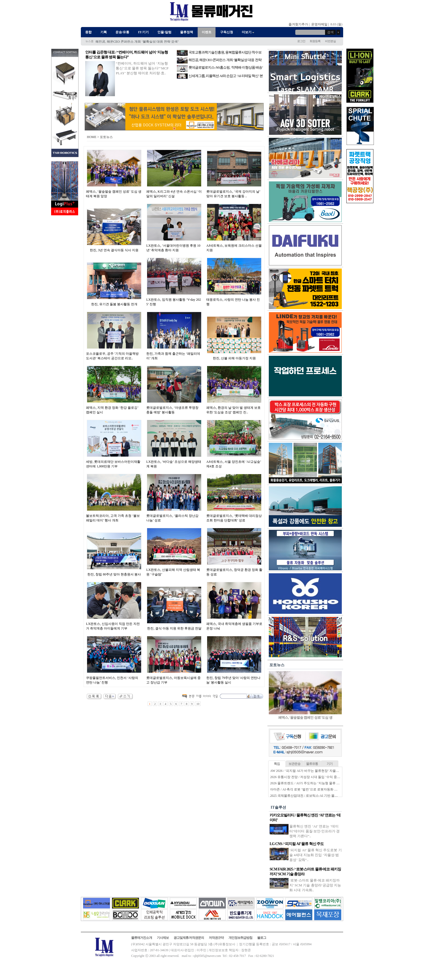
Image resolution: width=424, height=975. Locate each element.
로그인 (301, 41)
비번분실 (330, 41)
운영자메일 (319, 24)
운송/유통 (122, 32)
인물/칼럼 (164, 32)
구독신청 (226, 32)
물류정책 (186, 32)
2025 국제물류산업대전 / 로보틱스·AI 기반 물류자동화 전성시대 (315, 796)
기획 (103, 32)
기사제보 (163, 938)
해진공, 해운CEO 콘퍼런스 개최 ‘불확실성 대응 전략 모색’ (137, 41)
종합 (88, 32)
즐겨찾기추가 (298, 24)
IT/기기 (143, 32)
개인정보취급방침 (240, 938)
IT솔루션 (278, 807)
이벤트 (206, 32)
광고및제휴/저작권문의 (189, 938)
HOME (91, 137)
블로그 (261, 938)
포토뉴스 (276, 665)
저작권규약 (216, 938)
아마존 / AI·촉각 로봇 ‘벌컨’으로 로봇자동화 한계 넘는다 (310, 789)
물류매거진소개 (141, 938)
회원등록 (315, 41)
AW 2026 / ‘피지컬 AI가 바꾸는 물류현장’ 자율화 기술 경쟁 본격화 (317, 771)
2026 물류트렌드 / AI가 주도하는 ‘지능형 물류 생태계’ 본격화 (313, 783)
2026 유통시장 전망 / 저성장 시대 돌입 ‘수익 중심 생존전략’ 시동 (316, 777)
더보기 (248, 32)
